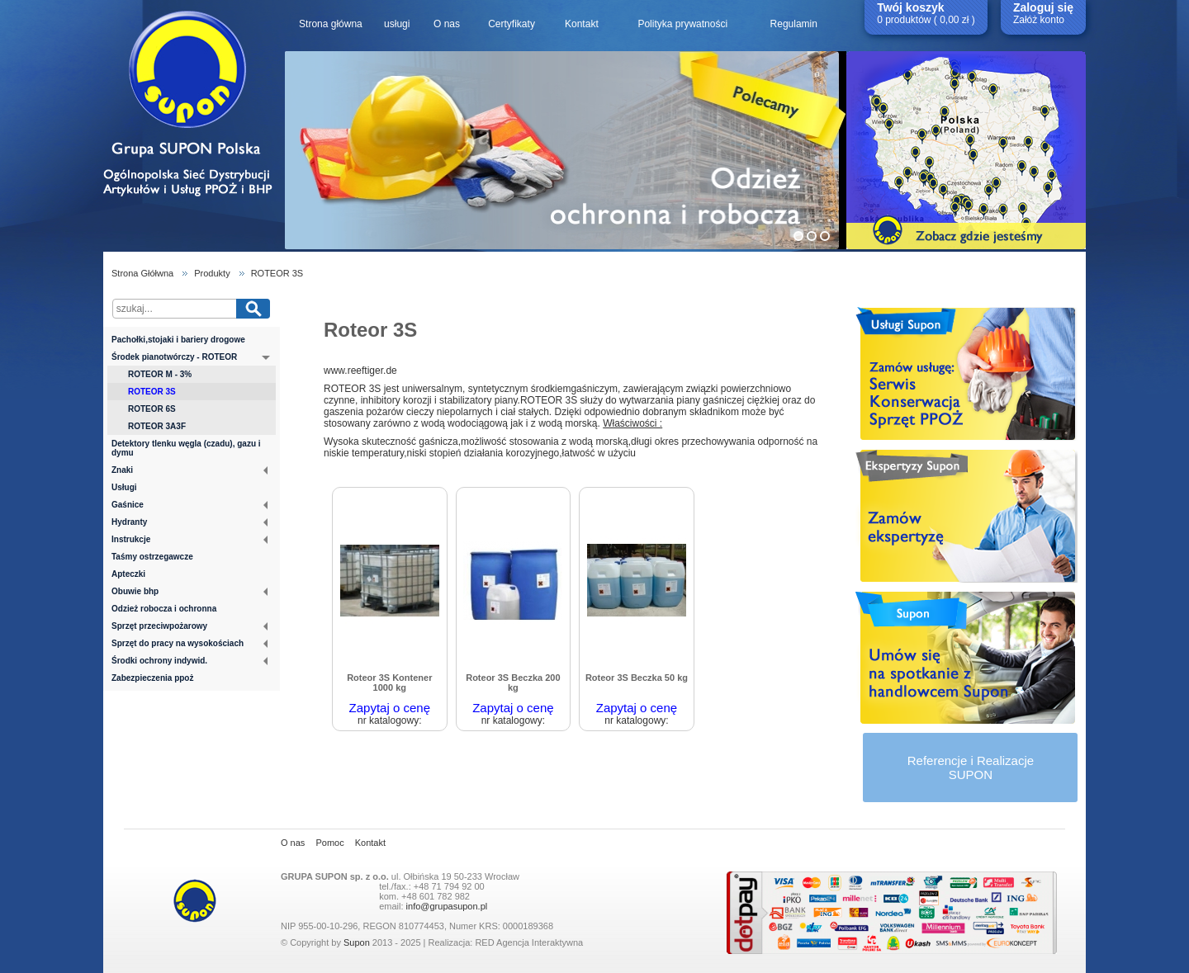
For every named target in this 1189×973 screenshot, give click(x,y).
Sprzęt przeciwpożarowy (189, 626)
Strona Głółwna (142, 273)
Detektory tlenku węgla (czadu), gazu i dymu (186, 448)
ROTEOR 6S (152, 408)
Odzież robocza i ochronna (163, 608)
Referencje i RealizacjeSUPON (970, 767)
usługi (397, 24)
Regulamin (793, 24)
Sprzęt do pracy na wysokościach (189, 643)
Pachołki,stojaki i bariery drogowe (178, 339)
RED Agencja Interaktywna (529, 942)
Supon (356, 942)
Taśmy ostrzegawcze (152, 556)
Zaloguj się (1043, 7)
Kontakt (582, 24)
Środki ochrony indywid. (189, 660)
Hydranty (189, 522)
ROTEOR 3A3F (157, 426)
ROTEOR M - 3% (160, 374)
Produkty (212, 273)
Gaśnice (189, 504)
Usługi (124, 487)
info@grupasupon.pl (447, 906)
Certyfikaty (511, 24)
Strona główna (330, 24)
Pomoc (329, 843)
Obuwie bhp (189, 591)
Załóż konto (1038, 20)
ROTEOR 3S (277, 273)
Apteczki (128, 574)
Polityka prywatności (682, 24)
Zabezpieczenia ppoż (152, 678)
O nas (446, 24)
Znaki (189, 470)
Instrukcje (189, 539)
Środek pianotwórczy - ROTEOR (190, 358)
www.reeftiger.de (360, 370)
